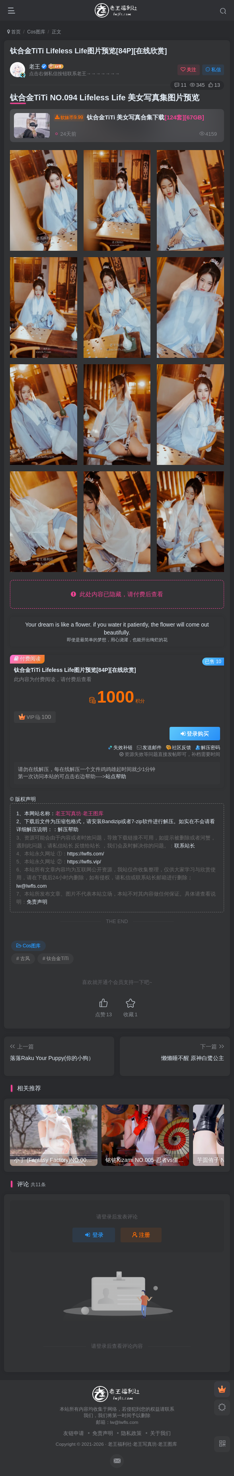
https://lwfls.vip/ (84, 862)
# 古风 (23, 958)
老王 (34, 66)
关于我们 (160, 1433)
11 (180, 85)
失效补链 (123, 747)
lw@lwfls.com (31, 886)
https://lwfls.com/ (85, 854)
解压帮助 (68, 829)
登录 (94, 1235)
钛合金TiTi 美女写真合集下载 (129, 117)
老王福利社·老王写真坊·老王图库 (142, 1444)
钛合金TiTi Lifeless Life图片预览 (88, 51)
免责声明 (37, 902)
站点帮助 (115, 776)
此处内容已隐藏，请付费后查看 (117, 594)
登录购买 (195, 733)
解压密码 (210, 747)
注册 (141, 1235)
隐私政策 (131, 1433)
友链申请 (73, 1433)
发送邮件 (152, 747)
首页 (14, 32)
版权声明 (23, 799)
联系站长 (184, 846)
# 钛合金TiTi (55, 958)
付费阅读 (27, 659)
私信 (213, 69)
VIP (35, 717)
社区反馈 (181, 747)
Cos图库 (36, 32)
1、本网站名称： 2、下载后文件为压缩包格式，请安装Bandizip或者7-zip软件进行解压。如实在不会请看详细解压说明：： (115, 821)
